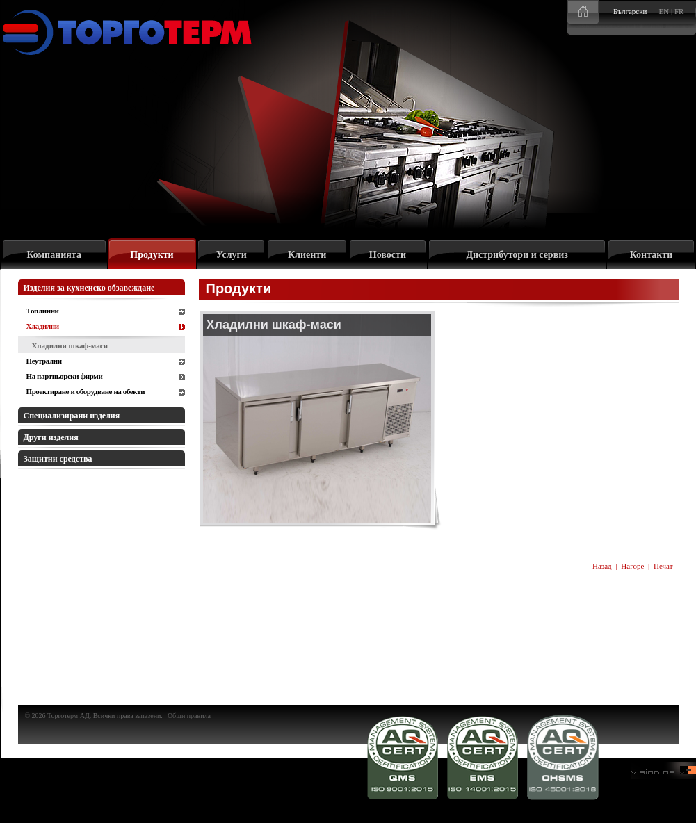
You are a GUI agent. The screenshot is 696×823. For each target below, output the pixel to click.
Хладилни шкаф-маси (70, 345)
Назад (602, 566)
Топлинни (42, 311)
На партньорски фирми (64, 376)
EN (664, 11)
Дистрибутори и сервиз (517, 255)
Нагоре (632, 566)
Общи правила (189, 715)
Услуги (231, 255)
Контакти (651, 255)
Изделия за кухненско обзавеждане (89, 288)
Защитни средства (58, 459)
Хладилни (42, 326)
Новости (387, 255)
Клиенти (307, 255)
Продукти (151, 255)
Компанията (53, 255)
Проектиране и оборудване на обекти (85, 391)
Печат (663, 566)
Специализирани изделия (72, 416)
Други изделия (51, 437)
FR (678, 11)
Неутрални (44, 361)
